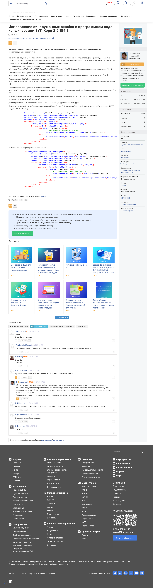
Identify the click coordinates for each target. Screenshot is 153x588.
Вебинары (51, 518)
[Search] (128, 452)
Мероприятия (123, 459)
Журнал (17, 459)
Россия (123, 185)
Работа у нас (119, 500)
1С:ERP (85, 490)
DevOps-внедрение (21, 535)
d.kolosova (22, 415)
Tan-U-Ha (22, 370)
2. (15, 357)
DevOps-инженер (90, 473)
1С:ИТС (50, 500)
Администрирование (22, 511)
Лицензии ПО (53, 530)
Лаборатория (20, 524)
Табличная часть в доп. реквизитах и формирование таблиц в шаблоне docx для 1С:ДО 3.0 (48, 270)
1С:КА (84, 493)
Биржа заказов (124, 467)
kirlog (20, 357)
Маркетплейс (89, 483)
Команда (51, 476)
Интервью (17, 473)
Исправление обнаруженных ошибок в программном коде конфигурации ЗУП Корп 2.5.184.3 (60, 29)
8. (15, 426)
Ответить (24, 340)
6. (15, 415)
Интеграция (18, 515)
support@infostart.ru (123, 532)
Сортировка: (62, 326)
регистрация (46, 440)
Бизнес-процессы (55, 466)
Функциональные (20, 493)
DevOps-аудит (19, 531)
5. (15, 403)
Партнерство (53, 514)
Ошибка (14, 200)
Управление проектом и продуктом (58, 471)
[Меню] (10, 3)
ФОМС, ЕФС (125, 198)
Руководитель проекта (92, 470)
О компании (119, 483)
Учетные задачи (20, 497)
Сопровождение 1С (57, 493)
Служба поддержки (125, 511)
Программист (125, 151)
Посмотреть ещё (62, 317)
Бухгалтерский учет (128, 204)
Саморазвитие (54, 487)
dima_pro (22, 331)
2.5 (26, 200)
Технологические (55, 541)
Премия (16, 480)
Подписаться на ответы (19, 326)
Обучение (87, 459)
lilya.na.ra (22, 403)
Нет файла (124, 158)
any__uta (21, 426)
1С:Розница (87, 504)
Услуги (50, 507)
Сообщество (18, 519)
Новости (17, 463)
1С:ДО (84, 511)
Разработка (18, 504)
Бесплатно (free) (127, 211)
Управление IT (53, 480)
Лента (15, 470)
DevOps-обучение (21, 528)
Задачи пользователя (23, 501)
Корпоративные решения (61, 523)
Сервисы (51, 503)
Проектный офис (91, 531)
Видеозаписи (123, 463)
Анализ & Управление (59, 459)
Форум (120, 471)
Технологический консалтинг (26, 539)
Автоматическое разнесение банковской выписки (20, 302)
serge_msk (23, 382)
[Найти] (142, 452)
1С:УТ (84, 501)
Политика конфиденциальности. (54, 564)
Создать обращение (124, 538)
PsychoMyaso (25, 345)
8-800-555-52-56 (121, 529)
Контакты (117, 504)
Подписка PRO (19, 490)
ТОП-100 (17, 477)
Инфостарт (45, 196)
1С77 (84, 522)
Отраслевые (53, 534)
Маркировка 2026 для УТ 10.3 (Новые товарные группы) (21, 267)
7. (16, 345)
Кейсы (50, 510)
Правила (117, 493)
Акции (50, 496)
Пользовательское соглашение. (24, 564)
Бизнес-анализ (54, 463)
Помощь (116, 497)
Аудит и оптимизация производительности (22, 543)
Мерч (119, 475)
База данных (18, 508)
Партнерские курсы (91, 477)
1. (15, 331)
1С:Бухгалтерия (89, 486)
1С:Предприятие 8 (127, 164)
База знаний (19, 486)
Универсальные (89, 515)
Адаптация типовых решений (131, 145)
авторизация (58, 440)
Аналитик (86, 466)
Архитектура (53, 483)
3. (15, 370)
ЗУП (21, 200)
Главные (16, 466)
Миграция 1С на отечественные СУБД (23, 549)
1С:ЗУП (85, 508)
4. (16, 382)
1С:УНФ (85, 497)
